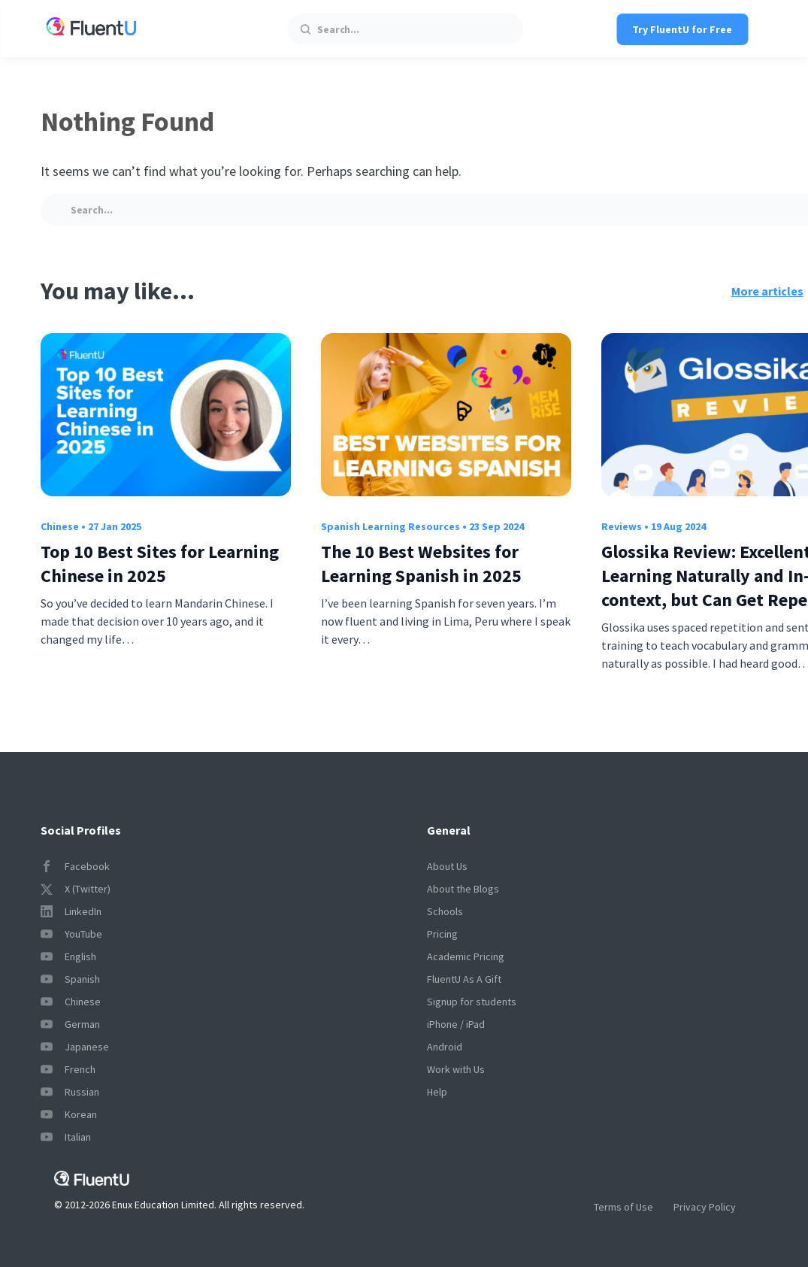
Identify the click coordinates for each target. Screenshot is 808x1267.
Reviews (621, 526)
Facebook (75, 866)
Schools (445, 911)
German (70, 1024)
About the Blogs (463, 889)
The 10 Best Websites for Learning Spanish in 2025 (421, 563)
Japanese (75, 1046)
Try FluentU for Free (682, 29)
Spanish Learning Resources (390, 526)
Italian (66, 1137)
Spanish (70, 979)
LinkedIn (71, 911)
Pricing (442, 934)
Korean (69, 1114)
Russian (70, 1092)
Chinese (60, 526)
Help (437, 1092)
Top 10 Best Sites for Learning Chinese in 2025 (160, 563)
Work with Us (456, 1069)
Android (444, 1046)
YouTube (71, 934)
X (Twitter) (75, 889)
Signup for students (471, 1001)
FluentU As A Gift (464, 979)
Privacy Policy (704, 1207)
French (68, 1069)
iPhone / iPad (456, 1024)
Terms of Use (623, 1207)
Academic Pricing (465, 956)
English (68, 956)
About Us (447, 866)
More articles (767, 291)
